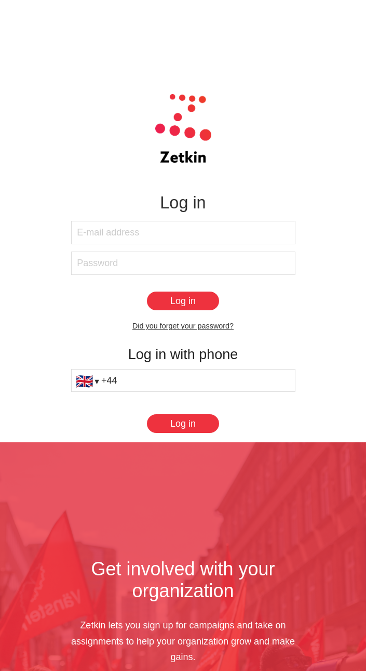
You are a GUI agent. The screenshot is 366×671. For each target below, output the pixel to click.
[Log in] (183, 301)
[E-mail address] (183, 232)
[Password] (183, 263)
